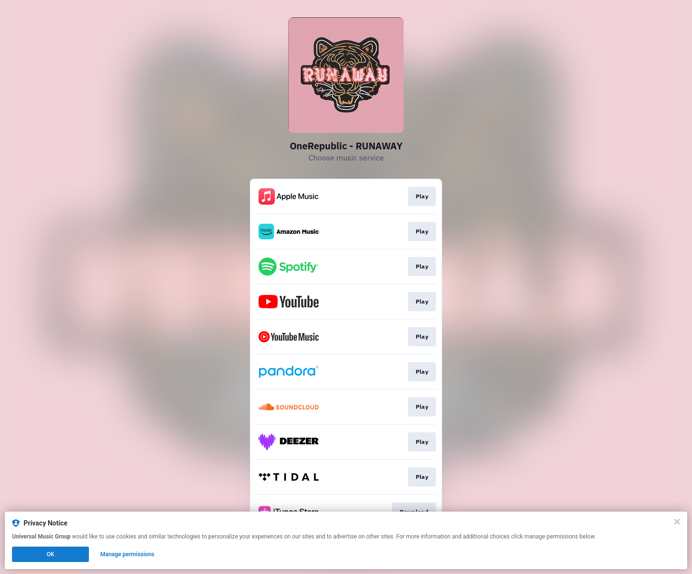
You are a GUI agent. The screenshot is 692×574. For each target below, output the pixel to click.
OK (50, 554)
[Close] (677, 521)
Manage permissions (127, 554)
